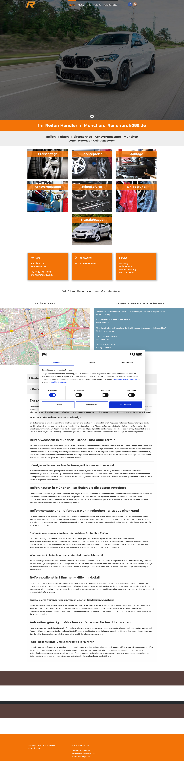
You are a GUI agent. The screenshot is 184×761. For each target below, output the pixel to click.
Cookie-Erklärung (58, 382)
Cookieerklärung (33, 748)
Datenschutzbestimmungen (125, 379)
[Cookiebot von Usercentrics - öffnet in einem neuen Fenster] (132, 354)
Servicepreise (110, 5)
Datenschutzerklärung (46, 745)
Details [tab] (92, 362)
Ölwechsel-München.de (81, 750)
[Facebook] (130, 4)
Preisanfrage (84, 5)
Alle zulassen (125, 405)
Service (97, 5)
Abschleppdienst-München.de (83, 753)
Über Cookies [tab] (127, 362)
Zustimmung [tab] (57, 362)
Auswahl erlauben (92, 405)
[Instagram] (135, 4)
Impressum (31, 745)
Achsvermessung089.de (81, 756)
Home (72, 5)
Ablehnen (58, 405)
